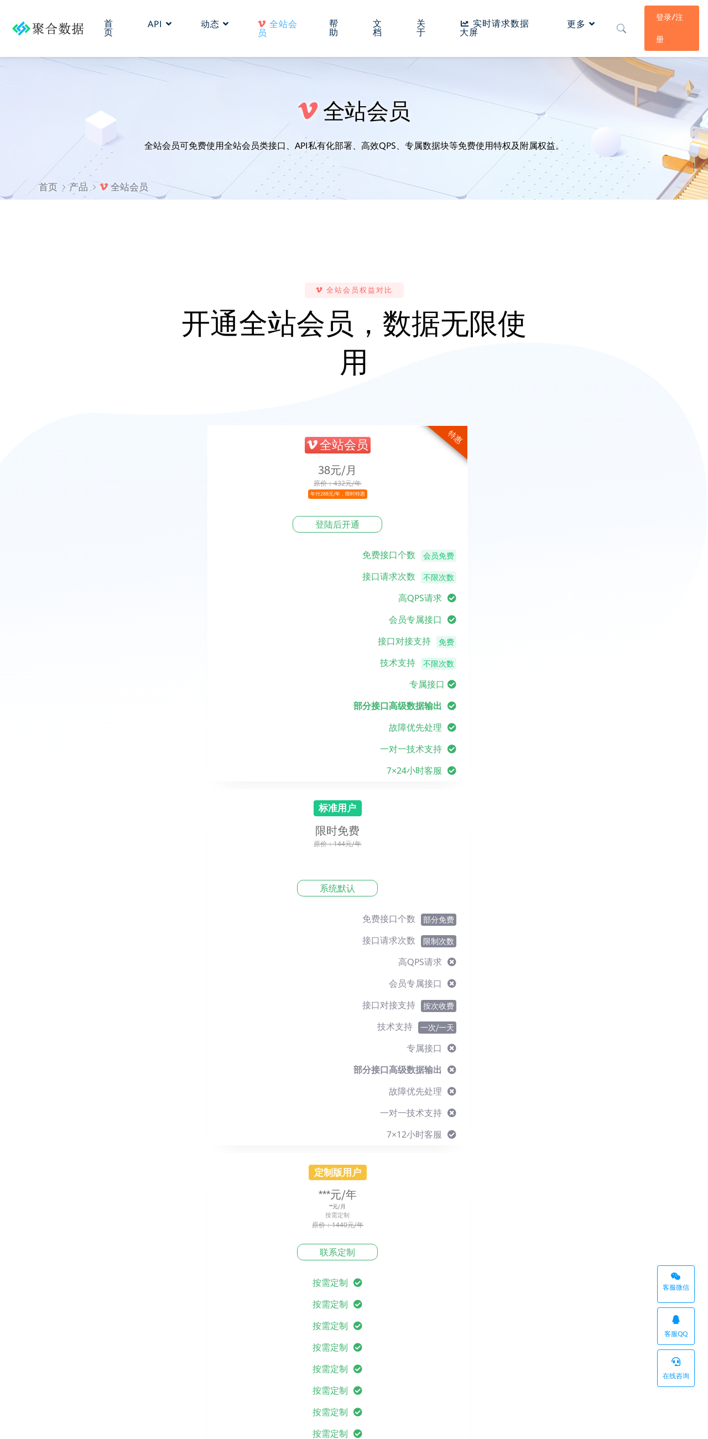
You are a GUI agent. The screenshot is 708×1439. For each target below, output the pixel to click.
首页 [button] (111, 25)
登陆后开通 (210, 524)
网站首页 (593, 1253)
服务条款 (485, 1253)
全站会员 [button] (279, 25)
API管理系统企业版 (469, 1420)
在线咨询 (676, 1368)
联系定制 (486, 524)
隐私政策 (485, 1268)
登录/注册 (667, 25)
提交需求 (604, 992)
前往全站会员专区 (354, 913)
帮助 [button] (334, 25)
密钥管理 (593, 1296)
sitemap (524, 1420)
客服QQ (676, 1326)
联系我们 (378, 1296)
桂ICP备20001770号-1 (287, 1420)
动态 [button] (216, 21)
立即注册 (354, 1170)
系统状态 (650, 1420)
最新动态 (378, 1268)
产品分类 (593, 1268)
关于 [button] (420, 25)
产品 (78, 186)
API (173, 1372)
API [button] (161, 21)
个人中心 (271, 1282)
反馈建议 (378, 1282)
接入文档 (271, 1253)
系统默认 (348, 524)
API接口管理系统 (119, 1372)
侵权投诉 (485, 1296)
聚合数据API (124, 1419)
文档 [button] (377, 25)
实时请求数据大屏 (582, 1420)
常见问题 (271, 1268)
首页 (48, 186)
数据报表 (271, 1296)
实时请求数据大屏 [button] (493, 25)
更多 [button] (578, 21)
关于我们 (378, 1253)
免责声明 (485, 1282)
